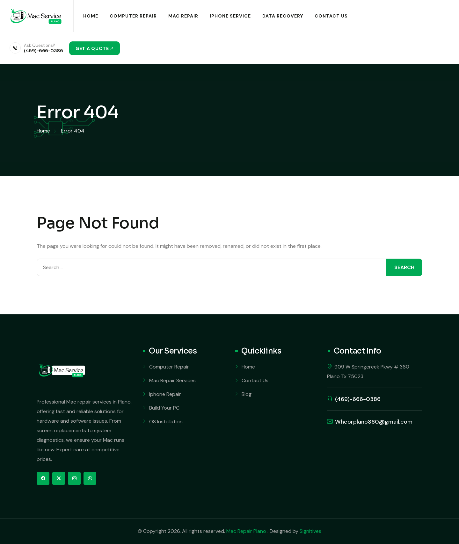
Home (90, 16)
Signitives (310, 531)
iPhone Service (230, 16)
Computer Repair (133, 16)
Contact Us (331, 16)
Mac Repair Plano (246, 531)
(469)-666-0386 (43, 50)
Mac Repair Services (172, 380)
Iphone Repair (165, 394)
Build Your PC (164, 407)
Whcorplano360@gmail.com (373, 422)
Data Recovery (282, 16)
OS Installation (166, 421)
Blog (246, 394)
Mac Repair (183, 16)
